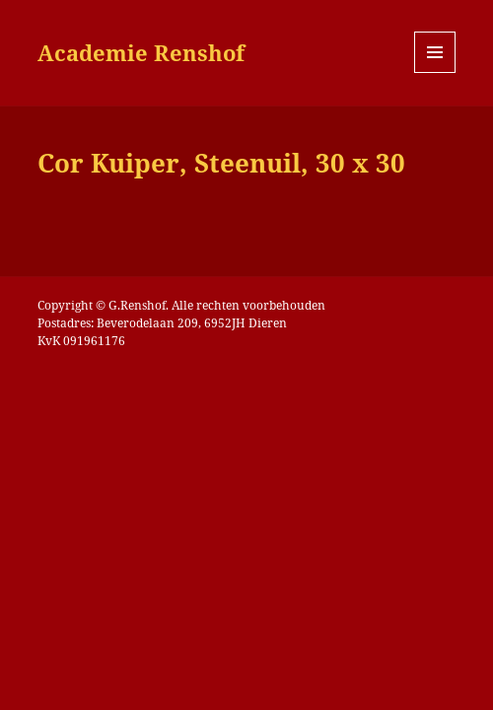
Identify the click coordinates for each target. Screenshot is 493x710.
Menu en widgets (435, 72)
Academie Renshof (141, 52)
